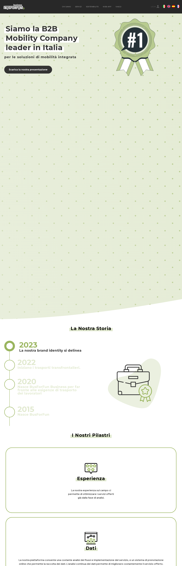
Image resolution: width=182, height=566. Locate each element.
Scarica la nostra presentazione (28, 69)
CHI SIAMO (66, 7)
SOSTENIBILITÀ (92, 7)
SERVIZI (78, 7)
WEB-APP (107, 7)
